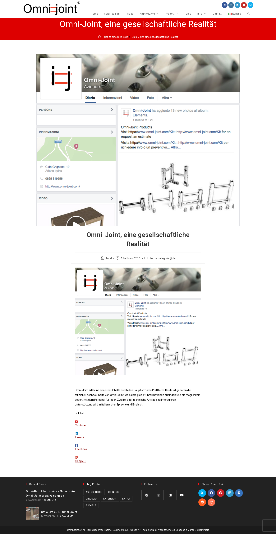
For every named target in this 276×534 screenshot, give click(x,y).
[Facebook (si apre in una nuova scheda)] (225, 5)
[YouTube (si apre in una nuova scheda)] (244, 5)
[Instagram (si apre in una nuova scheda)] (231, 5)
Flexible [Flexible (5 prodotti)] (91, 505)
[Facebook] (146, 495)
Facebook (81, 449)
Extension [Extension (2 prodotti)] (109, 498)
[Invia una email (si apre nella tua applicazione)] (250, 5)
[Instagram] (158, 495)
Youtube (80, 425)
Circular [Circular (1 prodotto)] (91, 498)
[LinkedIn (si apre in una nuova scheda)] (237, 5)
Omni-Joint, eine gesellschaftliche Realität (155, 36)
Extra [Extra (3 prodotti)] (126, 498)
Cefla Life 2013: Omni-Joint (59, 512)
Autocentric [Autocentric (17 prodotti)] (94, 492)
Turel (109, 258)
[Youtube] (182, 495)
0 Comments (50, 500)
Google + (80, 461)
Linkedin (80, 437)
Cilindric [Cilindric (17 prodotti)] (113, 492)
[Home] (99, 36)
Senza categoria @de (163, 258)
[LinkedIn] (170, 495)
